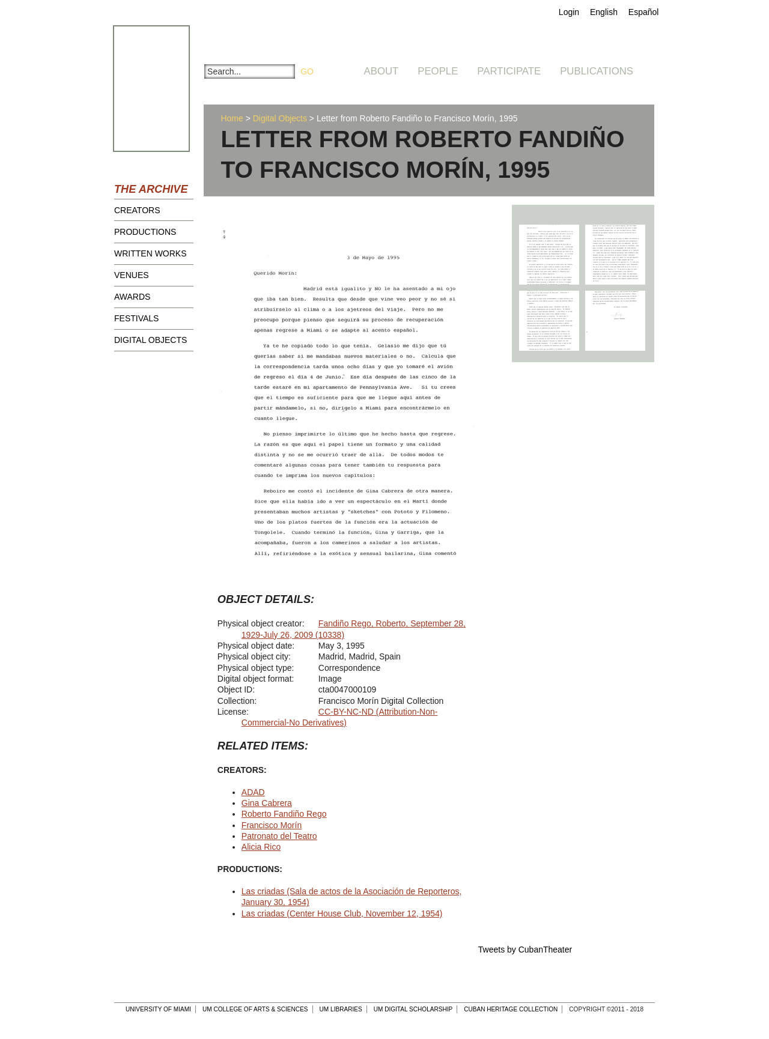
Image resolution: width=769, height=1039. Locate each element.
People (438, 71)
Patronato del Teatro (279, 836)
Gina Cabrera (267, 803)
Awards (132, 296)
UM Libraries (341, 1009)
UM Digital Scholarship (413, 1009)
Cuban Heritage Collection (511, 1009)
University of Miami (158, 1009)
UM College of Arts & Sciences (255, 1009)
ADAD (253, 792)
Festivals (136, 318)
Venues (131, 275)
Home (231, 118)
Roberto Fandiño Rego (284, 814)
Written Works (150, 253)
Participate (509, 71)
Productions (145, 232)
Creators (137, 210)
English (604, 12)
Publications (596, 71)
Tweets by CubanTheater (525, 949)
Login (569, 12)
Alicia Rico (261, 847)
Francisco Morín (272, 825)
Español (643, 12)
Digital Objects (150, 340)
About (381, 71)
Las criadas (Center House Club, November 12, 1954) (342, 913)
